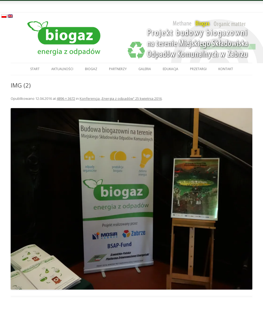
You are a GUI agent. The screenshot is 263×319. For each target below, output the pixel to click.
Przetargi (198, 69)
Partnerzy (118, 69)
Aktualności (62, 69)
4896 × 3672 (66, 98)
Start (35, 69)
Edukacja (170, 69)
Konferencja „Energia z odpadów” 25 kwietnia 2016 (121, 98)
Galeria (144, 69)
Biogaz (91, 69)
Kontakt (225, 69)
